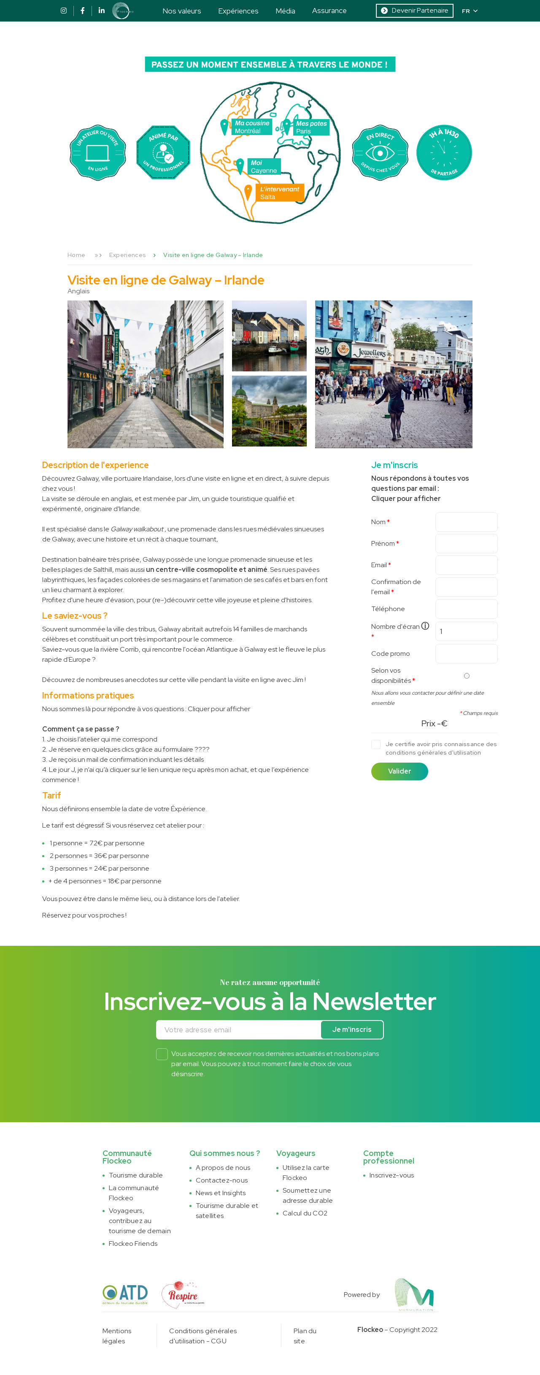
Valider (399, 771)
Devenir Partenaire (414, 10)
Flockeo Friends (133, 1243)
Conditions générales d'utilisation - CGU (203, 1335)
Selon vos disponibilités (391, 675)
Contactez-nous (222, 1180)
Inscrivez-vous (392, 1175)
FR (470, 11)
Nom (378, 521)
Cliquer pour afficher (219, 708)
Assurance (329, 10)
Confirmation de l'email (396, 586)
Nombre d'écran (400, 626)
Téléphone (388, 608)
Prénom (383, 543)
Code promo (390, 653)
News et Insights (221, 1192)
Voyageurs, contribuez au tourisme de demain (140, 1220)
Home (76, 255)
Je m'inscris (352, 1029)
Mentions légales (117, 1335)
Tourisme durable (136, 1175)
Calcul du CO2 (305, 1213)
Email (379, 564)
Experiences (127, 255)
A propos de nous (223, 1167)
